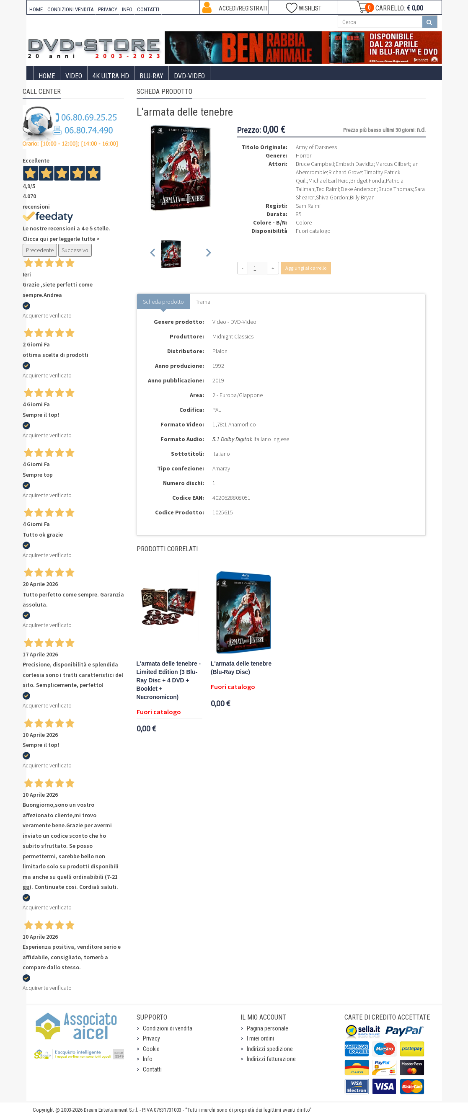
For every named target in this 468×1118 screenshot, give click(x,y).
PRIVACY (107, 9)
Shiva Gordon (332, 197)
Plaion (220, 351)
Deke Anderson (359, 189)
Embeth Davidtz (355, 164)
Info (148, 1059)
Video (73, 76)
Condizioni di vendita (167, 1028)
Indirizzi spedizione (270, 1049)
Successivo (75, 250)
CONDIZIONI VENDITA (70, 9)
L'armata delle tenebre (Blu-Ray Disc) (241, 668)
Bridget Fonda (367, 180)
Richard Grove (345, 172)
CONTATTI (148, 9)
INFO (127, 9)
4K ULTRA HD (111, 76)
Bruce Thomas (395, 189)
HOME (36, 9)
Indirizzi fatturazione (271, 1059)
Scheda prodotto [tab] (163, 301)
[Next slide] (208, 254)
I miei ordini (260, 1038)
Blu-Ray (151, 76)
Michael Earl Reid (328, 180)
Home (47, 76)
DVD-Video (189, 76)
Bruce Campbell (315, 164)
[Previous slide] (153, 254)
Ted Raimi (327, 189)
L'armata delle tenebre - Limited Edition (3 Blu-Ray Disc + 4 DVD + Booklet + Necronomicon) (169, 680)
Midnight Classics (232, 336)
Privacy (151, 1038)
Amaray (221, 468)
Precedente (40, 250)
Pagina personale (267, 1028)
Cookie (151, 1049)
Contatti (152, 1069)
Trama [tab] (203, 301)
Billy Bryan (362, 197)
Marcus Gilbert (392, 164)
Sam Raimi (308, 205)
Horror (303, 155)
